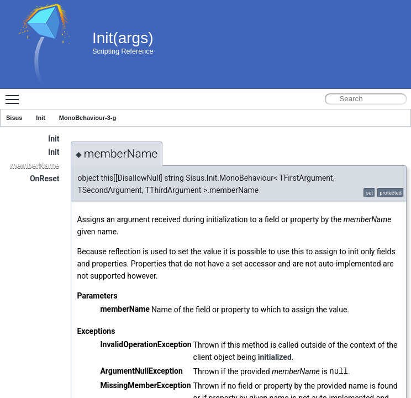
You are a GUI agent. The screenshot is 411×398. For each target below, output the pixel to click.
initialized (275, 357)
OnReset (45, 178)
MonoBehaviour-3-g (87, 117)
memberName (34, 165)
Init (40, 117)
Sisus (14, 117)
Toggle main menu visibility (15, 94)
